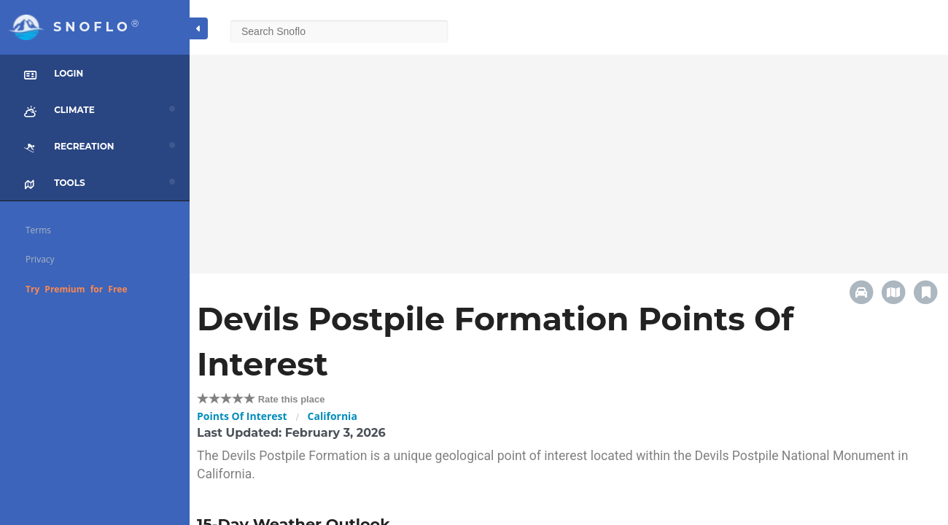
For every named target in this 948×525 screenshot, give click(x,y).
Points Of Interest (242, 416)
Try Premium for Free (77, 289)
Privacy (40, 259)
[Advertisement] (569, 157)
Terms (38, 230)
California (332, 416)
